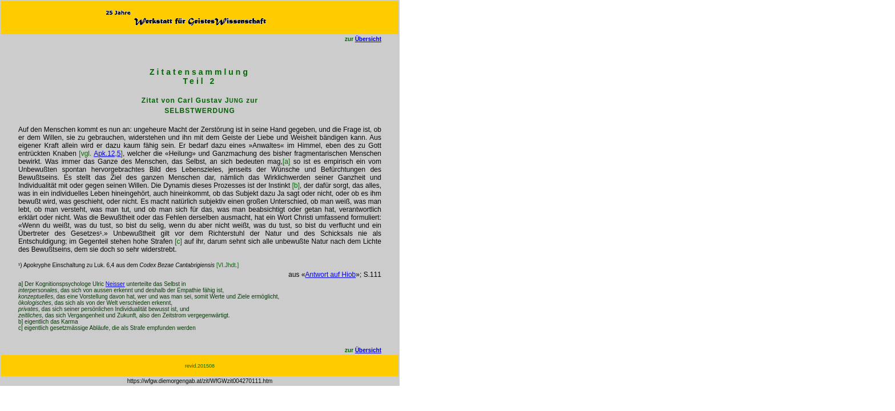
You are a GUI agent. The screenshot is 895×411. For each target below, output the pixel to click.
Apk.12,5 (107, 154)
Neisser (115, 284)
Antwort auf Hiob (330, 275)
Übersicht (368, 39)
